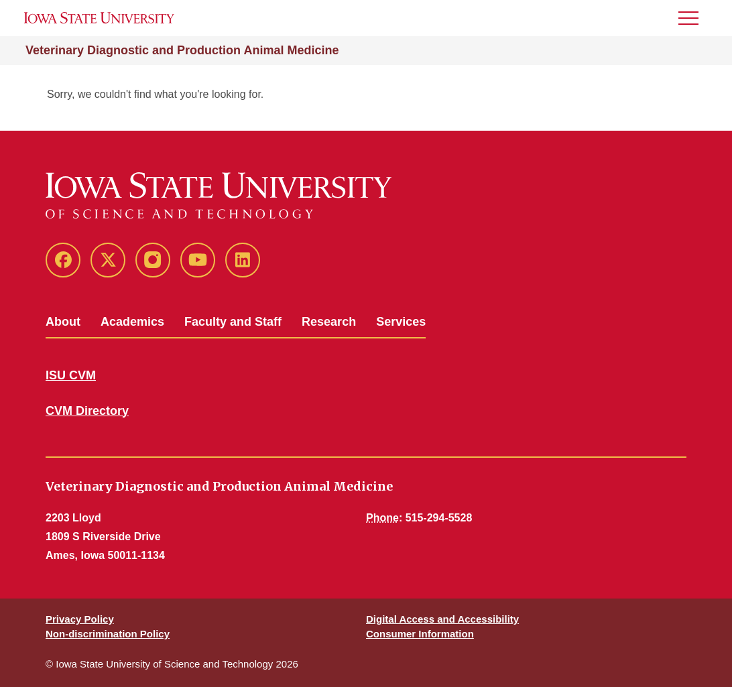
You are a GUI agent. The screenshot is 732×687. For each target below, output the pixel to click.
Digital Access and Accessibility (442, 619)
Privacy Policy (80, 619)
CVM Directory (87, 411)
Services (401, 321)
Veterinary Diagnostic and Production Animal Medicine (182, 50)
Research (329, 321)
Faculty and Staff (233, 321)
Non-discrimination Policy (108, 633)
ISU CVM (71, 375)
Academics (132, 321)
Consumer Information (420, 633)
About (63, 321)
